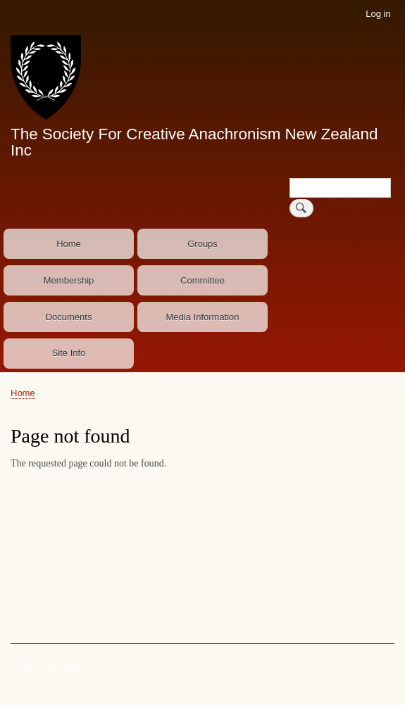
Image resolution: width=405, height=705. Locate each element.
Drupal (72, 668)
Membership (69, 280)
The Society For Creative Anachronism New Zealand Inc (194, 141)
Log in (378, 13)
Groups (202, 244)
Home (68, 244)
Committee (202, 280)
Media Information (202, 317)
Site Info (69, 353)
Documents (69, 317)
